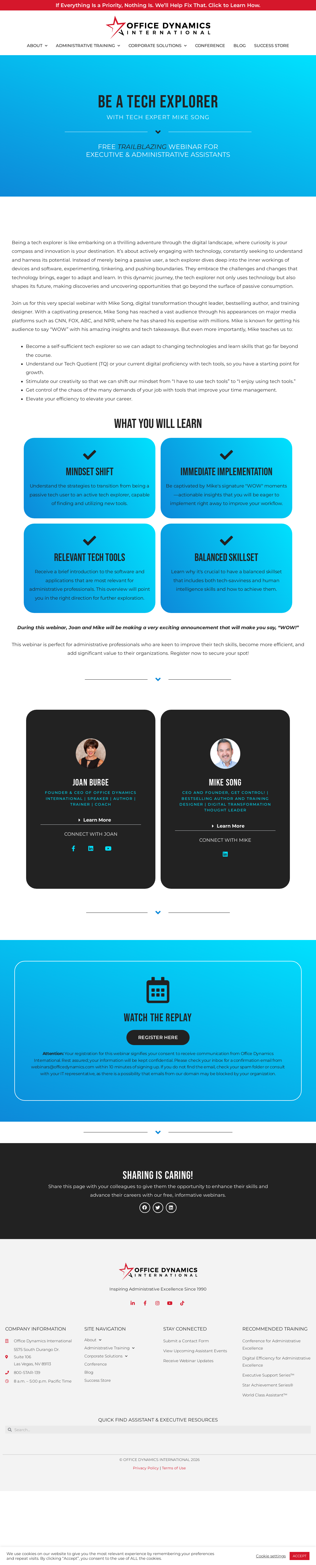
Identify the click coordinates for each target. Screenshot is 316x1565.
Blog (239, 45)
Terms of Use (174, 1468)
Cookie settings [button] (271, 1556)
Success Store (271, 45)
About (37, 46)
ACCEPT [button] (299, 1556)
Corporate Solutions (157, 46)
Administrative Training (88, 46)
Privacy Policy (146, 1468)
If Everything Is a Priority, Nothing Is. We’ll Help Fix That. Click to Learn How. (157, 5)
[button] (90, 821)
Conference (210, 45)
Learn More (97, 820)
